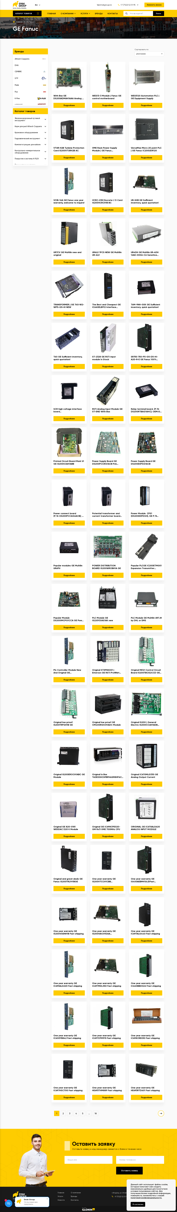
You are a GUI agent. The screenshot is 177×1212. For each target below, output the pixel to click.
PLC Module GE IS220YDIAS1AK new (102, 619)
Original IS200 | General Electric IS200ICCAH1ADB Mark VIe (144, 723)
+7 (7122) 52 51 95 (126, 5)
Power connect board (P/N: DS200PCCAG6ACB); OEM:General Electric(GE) (69, 514)
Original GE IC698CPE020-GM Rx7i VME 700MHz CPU (106, 828)
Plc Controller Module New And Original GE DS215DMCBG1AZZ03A (67, 671)
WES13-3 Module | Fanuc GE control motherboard (106, 97)
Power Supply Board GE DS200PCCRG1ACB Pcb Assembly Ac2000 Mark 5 (105, 462)
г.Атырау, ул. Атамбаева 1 (122, 1193)
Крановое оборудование (26, 132)
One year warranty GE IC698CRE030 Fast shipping (145, 1037)
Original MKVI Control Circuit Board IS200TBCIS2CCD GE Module (146, 671)
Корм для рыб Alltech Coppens (28, 126)
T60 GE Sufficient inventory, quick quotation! (67, 358)
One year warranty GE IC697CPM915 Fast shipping (106, 1037)
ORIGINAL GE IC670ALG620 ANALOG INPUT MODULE (145, 828)
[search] (141, 13)
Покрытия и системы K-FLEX (27, 159)
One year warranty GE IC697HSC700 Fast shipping (67, 1089)
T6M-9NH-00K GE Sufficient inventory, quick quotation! (145, 306)
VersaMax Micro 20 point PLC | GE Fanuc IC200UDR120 (146, 149)
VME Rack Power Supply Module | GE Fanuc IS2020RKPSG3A (104, 149)
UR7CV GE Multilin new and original (67, 253)
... (89, 1113)
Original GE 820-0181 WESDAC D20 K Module (65, 828)
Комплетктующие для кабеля (27, 144)
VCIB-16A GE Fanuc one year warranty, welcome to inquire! (68, 201)
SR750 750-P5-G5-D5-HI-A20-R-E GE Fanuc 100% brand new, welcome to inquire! (144, 358)
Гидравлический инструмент (27, 138)
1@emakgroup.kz (104, 5)
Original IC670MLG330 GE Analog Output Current (144, 775)
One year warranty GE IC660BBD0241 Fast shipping (146, 984)
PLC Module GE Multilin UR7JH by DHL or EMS (146, 619)
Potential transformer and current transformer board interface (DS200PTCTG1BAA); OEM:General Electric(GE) (108, 514)
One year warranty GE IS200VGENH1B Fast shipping (68, 932)
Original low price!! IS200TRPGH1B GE (63, 723)
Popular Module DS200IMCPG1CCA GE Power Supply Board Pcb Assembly (68, 619)
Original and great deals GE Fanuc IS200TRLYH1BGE (68, 880)
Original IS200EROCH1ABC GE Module (69, 775)
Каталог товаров (23, 14)
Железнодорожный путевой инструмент (27, 119)
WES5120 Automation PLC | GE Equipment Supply (145, 97)
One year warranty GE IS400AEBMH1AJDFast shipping (142, 880)
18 (96, 1113)
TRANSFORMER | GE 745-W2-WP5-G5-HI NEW (68, 306)
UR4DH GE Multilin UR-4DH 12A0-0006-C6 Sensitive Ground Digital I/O (145, 253)
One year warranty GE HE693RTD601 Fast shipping (145, 1089)
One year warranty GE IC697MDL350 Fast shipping (106, 984)
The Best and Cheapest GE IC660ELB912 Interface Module (106, 306)
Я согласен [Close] (138, 1204)
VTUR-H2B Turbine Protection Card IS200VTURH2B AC (68, 149)
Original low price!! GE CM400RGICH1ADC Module (106, 723)
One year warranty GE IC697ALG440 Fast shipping (145, 932)
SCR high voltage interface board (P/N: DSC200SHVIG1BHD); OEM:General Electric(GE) (69, 410)
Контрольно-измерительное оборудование (27, 151)
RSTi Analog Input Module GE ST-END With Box (107, 410)
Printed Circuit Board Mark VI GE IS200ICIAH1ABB (68, 462)
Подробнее (69, 105)
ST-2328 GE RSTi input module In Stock (104, 358)
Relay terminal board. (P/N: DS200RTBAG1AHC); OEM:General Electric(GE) (146, 410)
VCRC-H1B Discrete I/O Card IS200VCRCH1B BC (107, 201)
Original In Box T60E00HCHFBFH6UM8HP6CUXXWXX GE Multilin (108, 775)
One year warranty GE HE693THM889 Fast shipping (107, 1089)
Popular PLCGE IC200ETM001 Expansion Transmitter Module (146, 567)
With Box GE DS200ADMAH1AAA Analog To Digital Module (69, 97)
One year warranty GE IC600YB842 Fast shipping (67, 1037)
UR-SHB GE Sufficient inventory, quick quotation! (145, 201)
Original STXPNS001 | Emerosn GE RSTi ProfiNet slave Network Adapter (105, 671)
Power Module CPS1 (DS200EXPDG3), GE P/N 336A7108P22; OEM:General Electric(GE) (145, 514)
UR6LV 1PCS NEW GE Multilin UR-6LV (107, 253)
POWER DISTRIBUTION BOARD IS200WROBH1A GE (106, 567)
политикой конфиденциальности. (146, 1198)
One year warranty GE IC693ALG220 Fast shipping (67, 984)
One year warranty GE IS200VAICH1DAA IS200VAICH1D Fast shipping (107, 932)
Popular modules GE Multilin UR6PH (67, 567)
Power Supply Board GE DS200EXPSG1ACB (143, 462)
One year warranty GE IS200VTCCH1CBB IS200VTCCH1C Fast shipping (107, 880)
